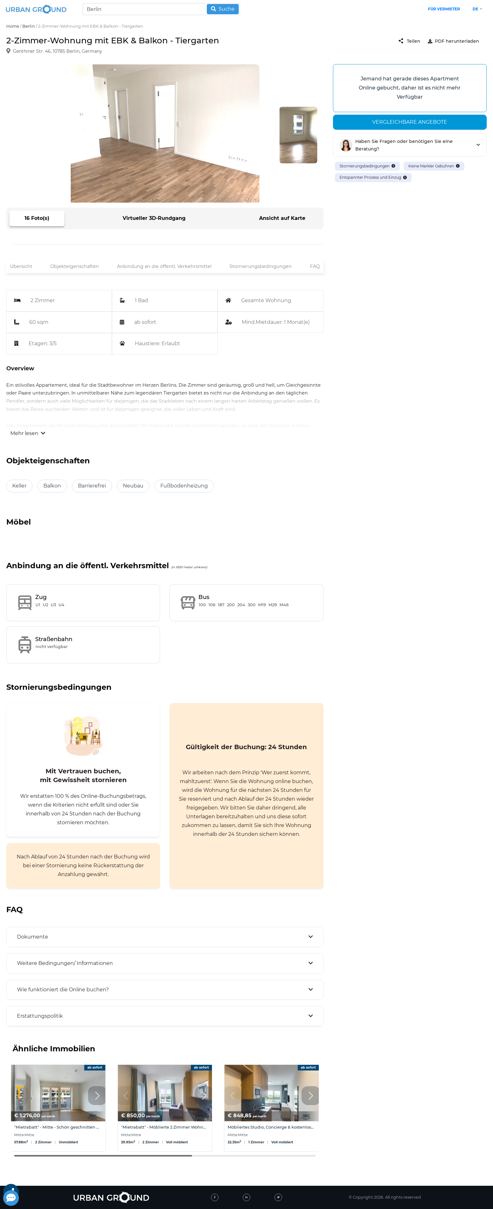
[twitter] (278, 1197)
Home (12, 26)
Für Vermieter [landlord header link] (444, 9)
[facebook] (215, 1197)
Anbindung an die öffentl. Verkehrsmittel (164, 266)
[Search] (161, 9)
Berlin (28, 26)
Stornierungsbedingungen (261, 266)
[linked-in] (246, 1197)
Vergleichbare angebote (409, 122)
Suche (223, 9)
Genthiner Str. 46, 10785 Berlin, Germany (57, 51)
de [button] (476, 9)
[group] (58, 1108)
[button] (97, 1095)
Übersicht (21, 266)
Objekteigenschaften (74, 266)
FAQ (315, 266)
